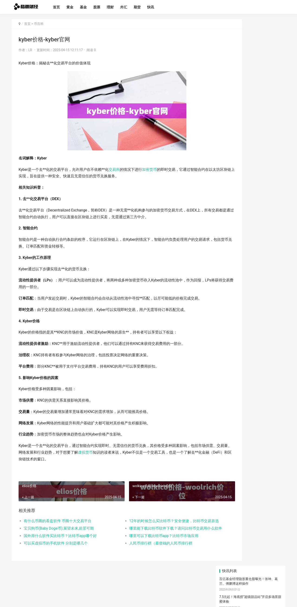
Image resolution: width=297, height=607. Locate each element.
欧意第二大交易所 (232, 281)
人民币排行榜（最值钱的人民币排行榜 (145, 543)
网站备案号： (61, 599)
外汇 (130, 7)
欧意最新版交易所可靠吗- (237, 263)
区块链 (230, 361)
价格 (228, 384)
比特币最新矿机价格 (234, 209)
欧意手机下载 (235, 355)
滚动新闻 (251, 390)
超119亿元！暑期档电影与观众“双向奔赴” (249, 157)
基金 (90, 7)
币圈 (263, 367)
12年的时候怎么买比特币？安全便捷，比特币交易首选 (154, 521)
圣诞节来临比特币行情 (235, 227)
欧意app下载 (252, 384)
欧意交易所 (260, 349)
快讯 (157, 7)
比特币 (243, 367)
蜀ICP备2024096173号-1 (85, 599)
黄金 (77, 7)
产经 (231, 390)
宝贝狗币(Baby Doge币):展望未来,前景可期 (59, 528)
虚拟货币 (115, 452)
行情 (268, 378)
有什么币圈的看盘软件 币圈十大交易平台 (57, 521)
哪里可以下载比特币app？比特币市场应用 (148, 536)
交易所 (114, 169)
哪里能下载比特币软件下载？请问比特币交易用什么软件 (154, 528)
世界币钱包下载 (230, 316)
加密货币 (149, 169)
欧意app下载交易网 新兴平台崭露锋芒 (246, 245)
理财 (117, 7)
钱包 (228, 378)
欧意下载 (232, 349)
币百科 (39, 24)
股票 (103, 7)
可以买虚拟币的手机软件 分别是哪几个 (56, 543)
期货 (144, 7)
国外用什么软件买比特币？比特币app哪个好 (60, 536)
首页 (63, 7)
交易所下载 (233, 373)
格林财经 (46, 599)
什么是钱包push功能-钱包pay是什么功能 (248, 191)
